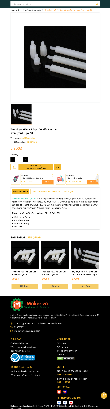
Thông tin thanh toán (67, 351)
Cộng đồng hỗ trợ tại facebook (25, 375)
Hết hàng (24, 286)
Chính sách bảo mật (19, 344)
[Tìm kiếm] (97, 4)
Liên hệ (60, 355)
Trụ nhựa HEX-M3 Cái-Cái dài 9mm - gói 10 (24, 273)
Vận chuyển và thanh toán (23, 347)
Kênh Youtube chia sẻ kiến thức (25, 372)
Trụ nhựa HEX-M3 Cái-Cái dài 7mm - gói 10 (54, 273)
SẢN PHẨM (25, 237)
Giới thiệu (61, 344)
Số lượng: (14, 154)
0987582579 (20, 327)
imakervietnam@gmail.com (27, 331)
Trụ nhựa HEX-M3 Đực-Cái (24, 198)
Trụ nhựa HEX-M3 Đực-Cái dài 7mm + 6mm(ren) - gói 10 (85, 273)
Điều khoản (62, 347)
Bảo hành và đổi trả (20, 351)
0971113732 (63, 382)
